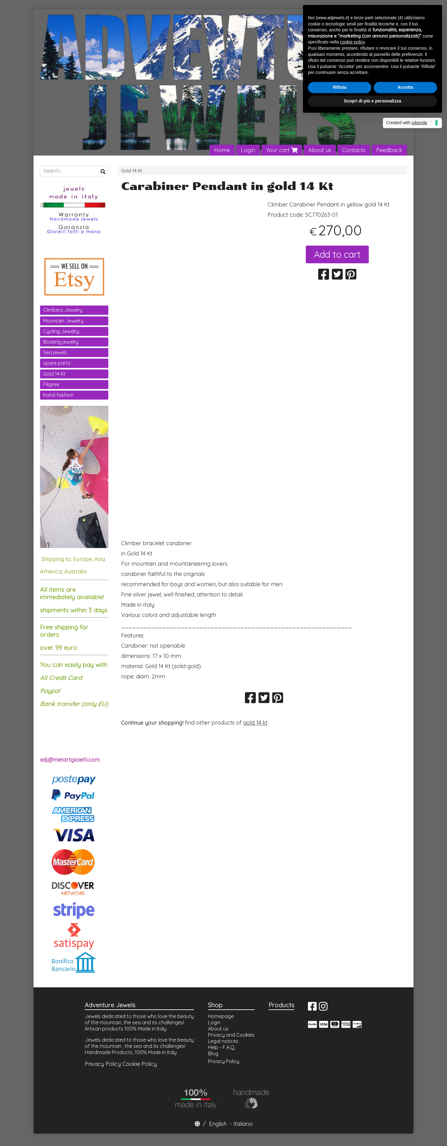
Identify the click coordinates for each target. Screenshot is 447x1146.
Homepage (221, 1016)
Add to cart (337, 254)
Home (222, 150)
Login (248, 150)
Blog (213, 1053)
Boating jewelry (61, 342)
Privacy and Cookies (231, 1035)
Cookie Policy (139, 1063)
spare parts (56, 363)
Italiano (243, 1123)
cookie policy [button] (352, 41)
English (218, 1123)
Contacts (353, 150)
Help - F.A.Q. (221, 1047)
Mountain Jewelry (63, 321)
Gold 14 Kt (131, 171)
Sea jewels (55, 352)
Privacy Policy (103, 1063)
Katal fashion (58, 395)
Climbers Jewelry (62, 310)
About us (319, 150)
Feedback (389, 150)
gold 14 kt (255, 722)
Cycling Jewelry (61, 331)
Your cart (281, 150)
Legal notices (223, 1041)
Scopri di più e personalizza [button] (372, 100)
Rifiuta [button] (339, 87)
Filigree (51, 384)
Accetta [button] (405, 87)
